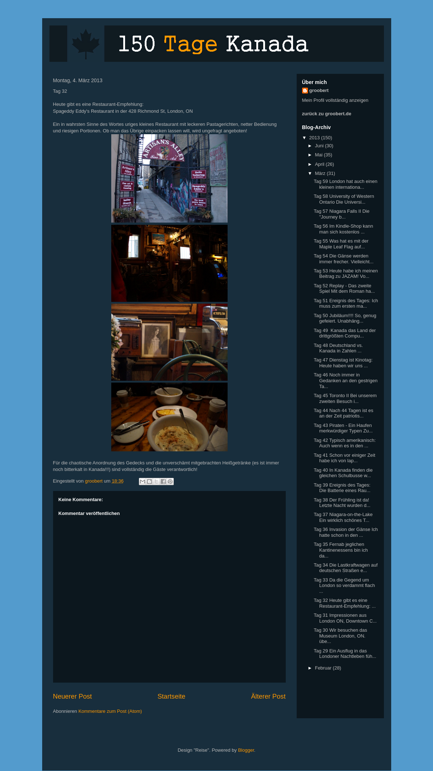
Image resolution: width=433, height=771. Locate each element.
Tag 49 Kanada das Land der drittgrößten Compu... (345, 333)
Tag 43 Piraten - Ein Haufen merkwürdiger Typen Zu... (343, 428)
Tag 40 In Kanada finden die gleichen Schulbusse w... (343, 473)
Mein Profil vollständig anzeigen (335, 100)
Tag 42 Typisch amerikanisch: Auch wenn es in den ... (345, 443)
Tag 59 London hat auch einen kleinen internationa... (345, 184)
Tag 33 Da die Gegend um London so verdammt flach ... (344, 585)
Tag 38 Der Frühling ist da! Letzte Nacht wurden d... (342, 502)
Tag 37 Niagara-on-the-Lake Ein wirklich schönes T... (343, 517)
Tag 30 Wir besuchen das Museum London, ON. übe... (340, 635)
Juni (320, 145)
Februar (324, 668)
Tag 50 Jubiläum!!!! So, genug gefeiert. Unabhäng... (345, 318)
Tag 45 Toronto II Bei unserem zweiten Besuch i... (345, 398)
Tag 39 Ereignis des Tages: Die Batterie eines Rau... (342, 488)
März (321, 173)
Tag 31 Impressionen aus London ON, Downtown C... (345, 618)
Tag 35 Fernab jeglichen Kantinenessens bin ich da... (341, 550)
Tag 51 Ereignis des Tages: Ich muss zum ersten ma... (346, 303)
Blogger (246, 750)
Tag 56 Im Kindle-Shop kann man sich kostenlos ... (343, 229)
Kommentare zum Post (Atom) (110, 711)
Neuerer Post (72, 696)
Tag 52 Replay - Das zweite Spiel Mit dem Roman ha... (344, 288)
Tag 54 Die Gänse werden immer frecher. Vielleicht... (343, 258)
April (320, 164)
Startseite (171, 696)
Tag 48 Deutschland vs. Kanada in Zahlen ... (338, 348)
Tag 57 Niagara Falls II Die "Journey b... (341, 214)
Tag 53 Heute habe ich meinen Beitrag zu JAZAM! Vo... (346, 273)
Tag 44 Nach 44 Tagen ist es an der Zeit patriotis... (343, 413)
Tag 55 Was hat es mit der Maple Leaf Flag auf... (341, 243)
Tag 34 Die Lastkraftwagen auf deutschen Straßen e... (346, 568)
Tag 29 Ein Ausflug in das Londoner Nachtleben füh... (345, 653)
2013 (315, 137)
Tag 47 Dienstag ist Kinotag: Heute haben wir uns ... (343, 362)
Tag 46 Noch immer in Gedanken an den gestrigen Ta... (345, 380)
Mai (319, 154)
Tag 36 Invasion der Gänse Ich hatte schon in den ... (346, 532)
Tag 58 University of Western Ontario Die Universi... (344, 199)
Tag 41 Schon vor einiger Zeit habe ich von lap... (344, 458)
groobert (319, 90)
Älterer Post (268, 696)
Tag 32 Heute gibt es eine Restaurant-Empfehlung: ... (345, 603)
